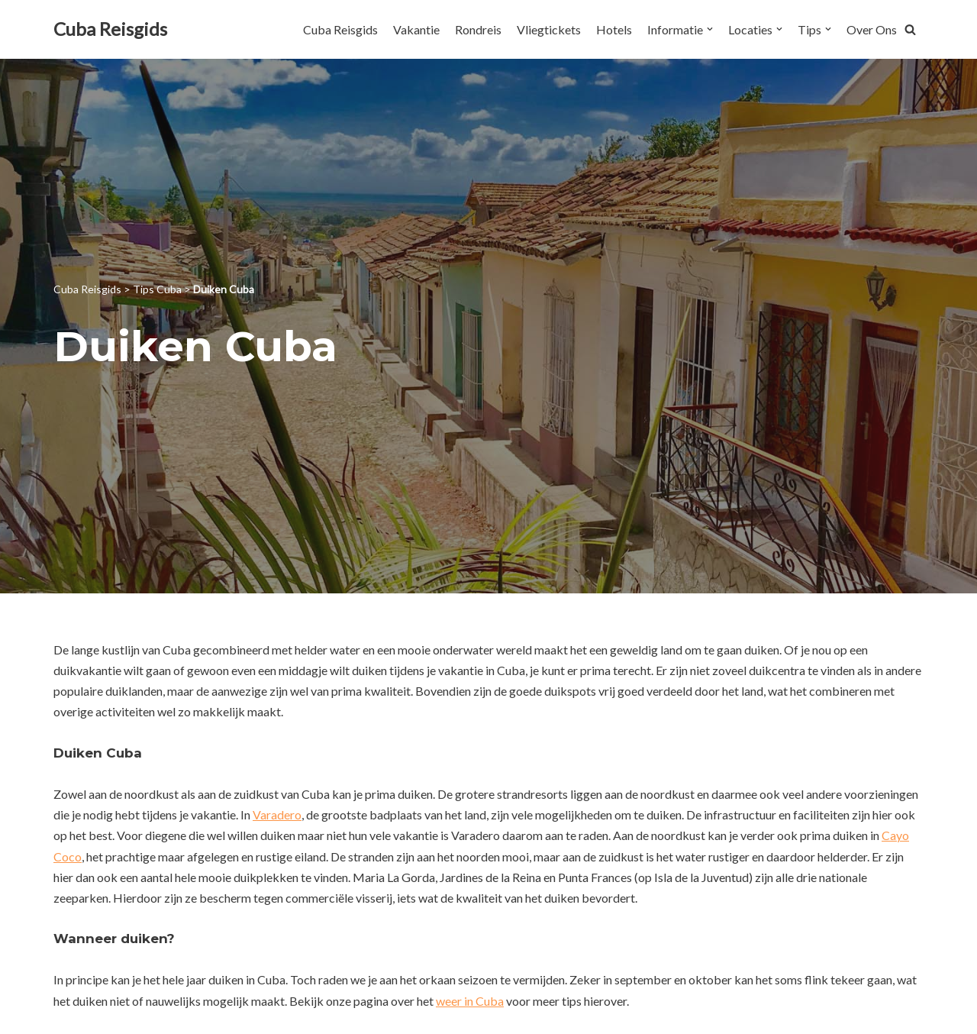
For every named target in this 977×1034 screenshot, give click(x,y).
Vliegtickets (549, 29)
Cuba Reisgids (340, 29)
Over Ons (871, 29)
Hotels (614, 29)
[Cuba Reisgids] (110, 29)
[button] (910, 29)
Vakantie (416, 29)
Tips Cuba (157, 289)
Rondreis (478, 29)
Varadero (277, 814)
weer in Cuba (470, 1001)
